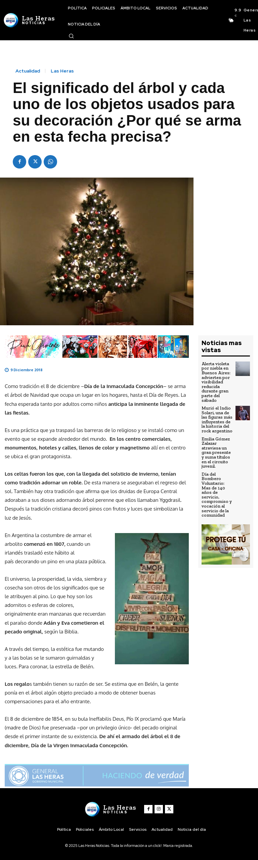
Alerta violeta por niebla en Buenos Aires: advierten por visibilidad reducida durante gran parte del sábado (216, 381)
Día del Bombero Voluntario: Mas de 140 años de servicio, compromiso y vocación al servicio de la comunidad (216, 489)
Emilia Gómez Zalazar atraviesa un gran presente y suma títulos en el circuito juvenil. (216, 449)
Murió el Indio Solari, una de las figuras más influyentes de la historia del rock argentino (217, 417)
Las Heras (62, 70)
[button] (71, 36)
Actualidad (27, 70)
